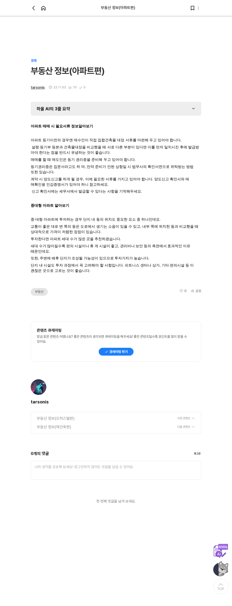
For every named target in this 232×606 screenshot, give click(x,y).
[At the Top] (220, 586)
